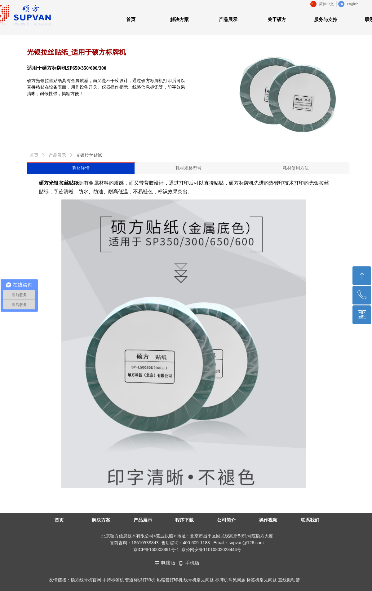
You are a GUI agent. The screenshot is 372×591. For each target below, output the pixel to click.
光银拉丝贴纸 (89, 155)
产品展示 (57, 155)
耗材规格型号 (188, 168)
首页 (34, 155)
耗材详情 (81, 168)
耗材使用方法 (296, 168)
